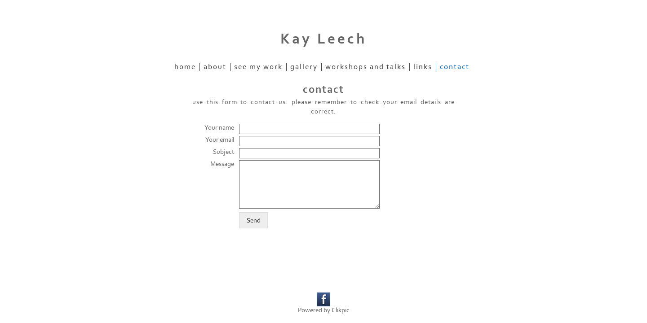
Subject (223, 152)
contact (455, 67)
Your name (219, 127)
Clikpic (341, 310)
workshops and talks (365, 67)
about (215, 67)
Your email (219, 140)
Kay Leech (323, 39)
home (185, 67)
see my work (258, 67)
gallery (304, 67)
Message (222, 164)
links (422, 67)
